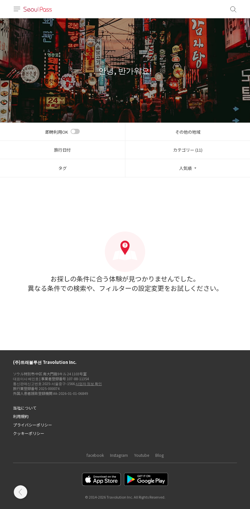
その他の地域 (188, 132)
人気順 (185, 168)
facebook (95, 455)
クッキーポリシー (28, 433)
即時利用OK (56, 132)
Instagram (119, 455)
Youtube (141, 455)
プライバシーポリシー (32, 424)
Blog (159, 455)
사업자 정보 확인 (89, 383)
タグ (62, 168)
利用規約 (21, 416)
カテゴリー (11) (187, 150)
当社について (24, 408)
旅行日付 (62, 150)
